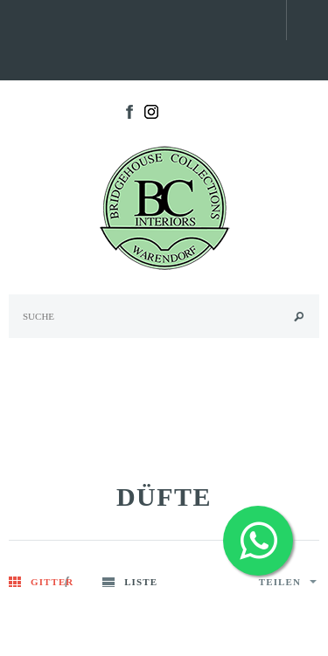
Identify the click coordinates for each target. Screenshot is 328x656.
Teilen (288, 582)
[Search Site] (164, 316)
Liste (140, 582)
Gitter (52, 582)
